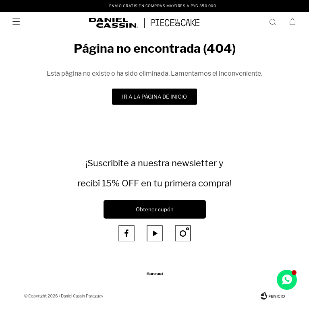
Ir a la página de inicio (154, 96)
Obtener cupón (155, 209)
